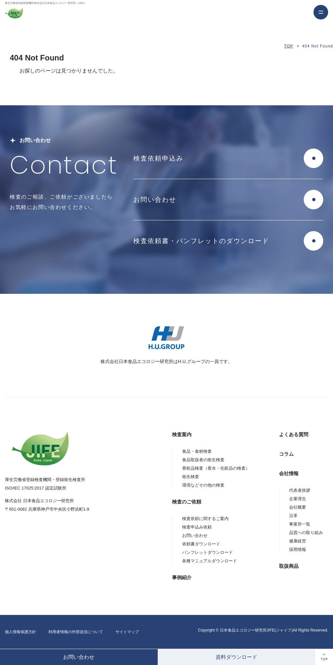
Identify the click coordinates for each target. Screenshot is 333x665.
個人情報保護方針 (20, 632)
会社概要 (297, 507)
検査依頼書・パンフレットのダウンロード (201, 240)
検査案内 (182, 434)
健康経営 (297, 541)
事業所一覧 (299, 524)
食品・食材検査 (197, 451)
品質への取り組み (306, 532)
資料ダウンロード (236, 657)
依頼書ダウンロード (201, 544)
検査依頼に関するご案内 (205, 518)
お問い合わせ (78, 657)
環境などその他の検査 (203, 485)
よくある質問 (293, 434)
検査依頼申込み (158, 158)
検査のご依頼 (186, 501)
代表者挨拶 (299, 490)
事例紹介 (182, 577)
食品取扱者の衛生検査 (203, 460)
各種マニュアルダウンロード (209, 561)
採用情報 (297, 549)
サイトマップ (127, 632)
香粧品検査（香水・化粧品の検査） (216, 468)
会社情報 (289, 473)
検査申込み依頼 (197, 527)
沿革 (293, 516)
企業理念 (297, 499)
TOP (288, 46)
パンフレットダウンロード (207, 552)
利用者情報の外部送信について (75, 632)
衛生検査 (190, 477)
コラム (286, 454)
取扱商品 (289, 566)
